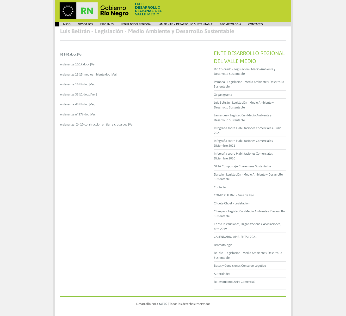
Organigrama (223, 94)
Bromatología (230, 24)
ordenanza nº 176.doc (74, 114)
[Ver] (80, 54)
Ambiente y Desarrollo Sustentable (186, 24)
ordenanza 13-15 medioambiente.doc (85, 74)
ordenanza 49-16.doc (74, 104)
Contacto (255, 24)
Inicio (66, 24)
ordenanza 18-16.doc (74, 84)
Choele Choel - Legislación (231, 203)
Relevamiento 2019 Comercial (234, 282)
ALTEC (163, 304)
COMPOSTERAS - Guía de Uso (234, 195)
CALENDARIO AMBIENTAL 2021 (235, 237)
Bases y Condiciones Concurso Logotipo (240, 265)
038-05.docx (68, 54)
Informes (107, 24)
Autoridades (222, 274)
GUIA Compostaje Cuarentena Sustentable (242, 166)
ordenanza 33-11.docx (75, 94)
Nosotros (85, 24)
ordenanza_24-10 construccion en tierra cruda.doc (93, 124)
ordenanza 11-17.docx (74, 64)
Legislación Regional (136, 24)
